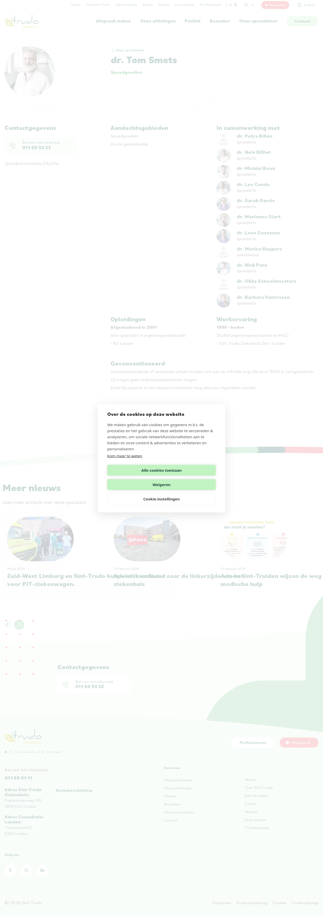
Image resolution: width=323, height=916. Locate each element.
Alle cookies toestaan (133, 477)
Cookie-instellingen (161, 491)
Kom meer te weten (124, 462)
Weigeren (189, 477)
